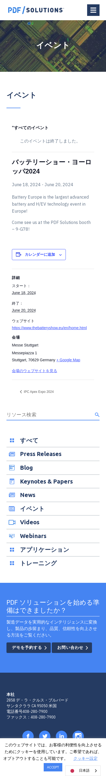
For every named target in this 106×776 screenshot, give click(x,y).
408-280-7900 (35, 711)
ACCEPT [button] (53, 767)
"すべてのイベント (30, 127)
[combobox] (83, 770)
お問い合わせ (70, 647)
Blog (26, 467)
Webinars (33, 535)
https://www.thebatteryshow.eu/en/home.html (49, 328)
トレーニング (38, 563)
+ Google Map (68, 360)
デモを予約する (27, 647)
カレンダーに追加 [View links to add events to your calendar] (40, 254)
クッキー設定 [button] (85, 758)
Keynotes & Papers (46, 481)
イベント (32, 508)
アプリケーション (44, 549)
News (27, 494)
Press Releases (40, 453)
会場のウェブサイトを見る (34, 371)
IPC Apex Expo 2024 (38, 392)
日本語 (79, 771)
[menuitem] (53, 440)
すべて (29, 440)
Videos (29, 522)
